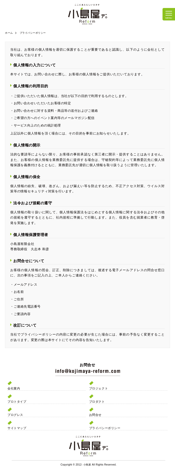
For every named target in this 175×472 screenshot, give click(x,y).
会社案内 (13, 388)
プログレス (15, 414)
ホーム (9, 32)
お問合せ (95, 414)
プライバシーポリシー (104, 428)
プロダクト (97, 401)
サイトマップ (16, 428)
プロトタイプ (16, 401)
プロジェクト (98, 388)
